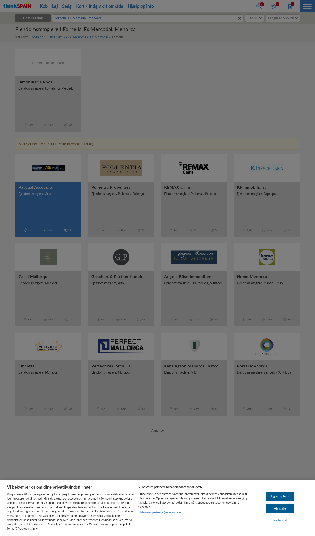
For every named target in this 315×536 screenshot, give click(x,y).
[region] (157, 508)
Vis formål (280, 520)
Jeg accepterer (280, 496)
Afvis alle (280, 508)
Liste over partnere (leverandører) (160, 512)
